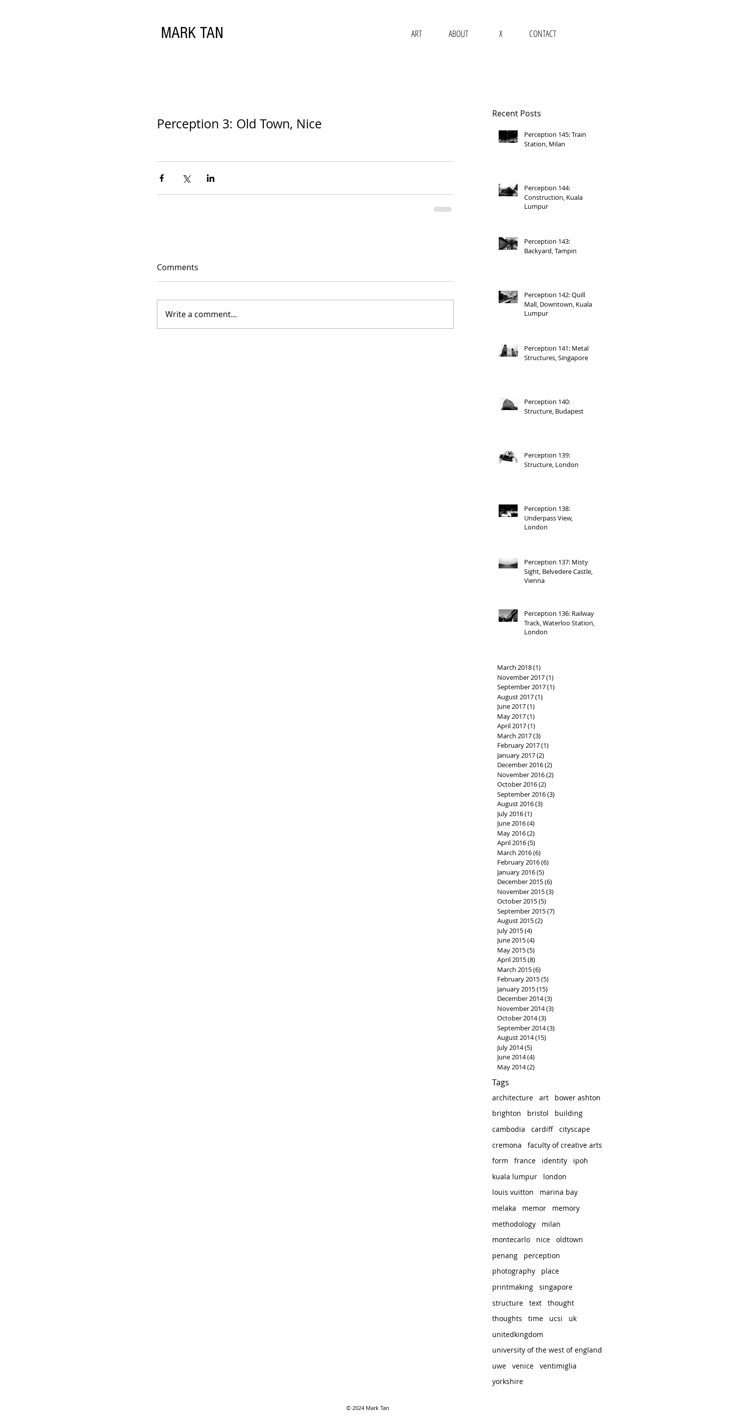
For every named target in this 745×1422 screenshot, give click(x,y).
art (544, 1097)
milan (551, 1224)
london (555, 1176)
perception (542, 1255)
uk (573, 1318)
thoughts (507, 1318)
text (535, 1303)
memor (534, 1208)
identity (554, 1160)
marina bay (559, 1192)
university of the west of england (547, 1350)
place (550, 1271)
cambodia (508, 1129)
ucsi (556, 1318)
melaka (504, 1208)
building (569, 1113)
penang (505, 1255)
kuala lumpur (514, 1176)
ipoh (580, 1160)
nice (543, 1239)
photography (513, 1271)
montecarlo (511, 1239)
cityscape (574, 1129)
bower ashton (578, 1097)
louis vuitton (513, 1192)
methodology (514, 1224)
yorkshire (507, 1381)
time (535, 1318)
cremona (507, 1145)
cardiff (542, 1129)
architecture (512, 1097)
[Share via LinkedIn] (210, 178)
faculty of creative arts (565, 1145)
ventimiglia (558, 1366)
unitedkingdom (517, 1334)
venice (523, 1366)
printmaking (512, 1287)
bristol (538, 1113)
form (500, 1160)
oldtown (569, 1239)
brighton (506, 1113)
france (525, 1160)
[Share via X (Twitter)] (186, 178)
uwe (499, 1366)
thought (561, 1303)
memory (566, 1208)
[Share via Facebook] (161, 178)
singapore (556, 1287)
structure (507, 1303)
